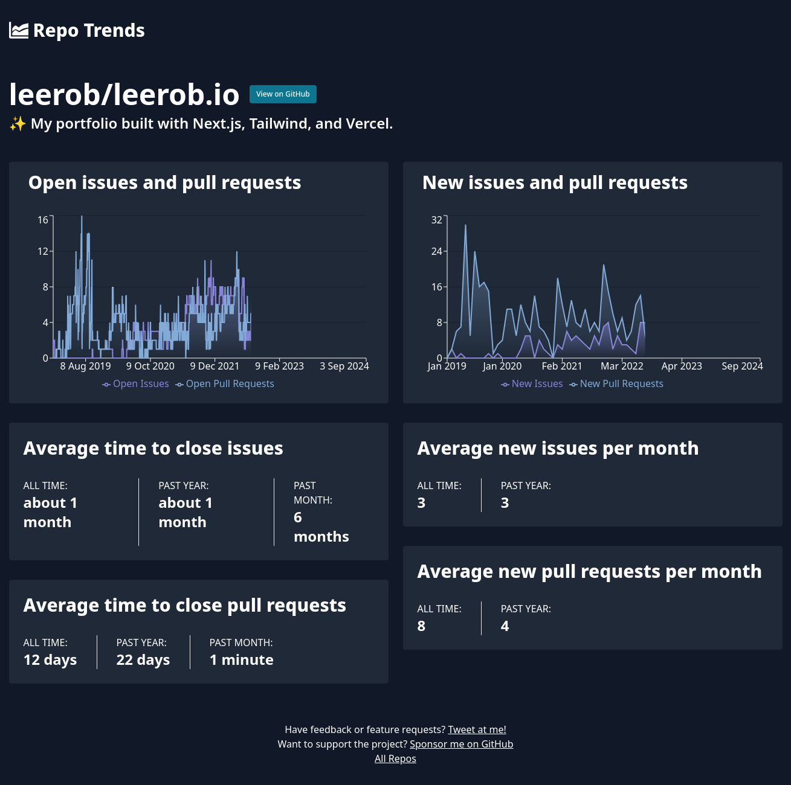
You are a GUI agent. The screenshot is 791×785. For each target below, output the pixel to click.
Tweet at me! (477, 729)
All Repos (395, 758)
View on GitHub (283, 94)
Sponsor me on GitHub (461, 744)
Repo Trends (77, 30)
